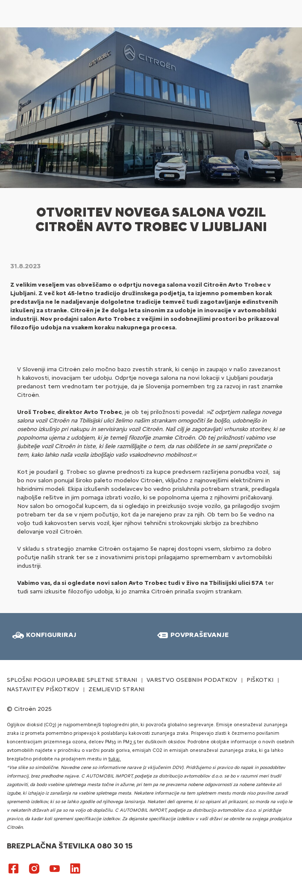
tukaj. (114, 759)
